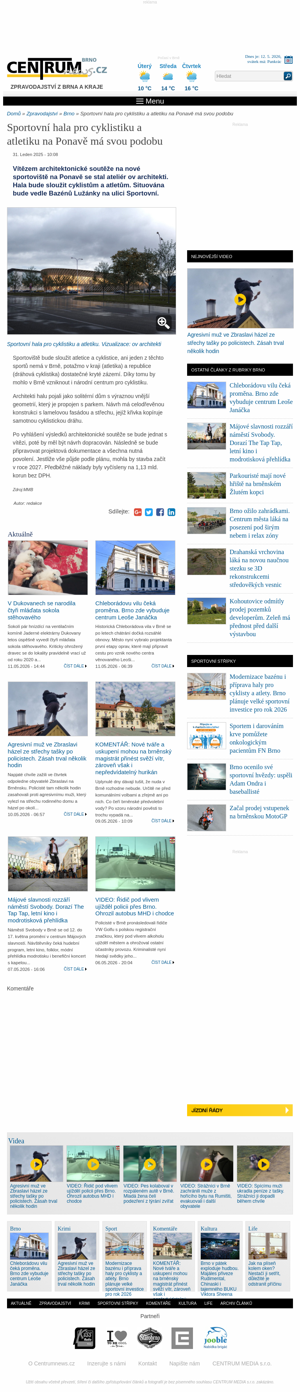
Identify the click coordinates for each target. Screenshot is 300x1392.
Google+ (138, 512)
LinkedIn (171, 512)
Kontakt (147, 1363)
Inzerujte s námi (106, 1363)
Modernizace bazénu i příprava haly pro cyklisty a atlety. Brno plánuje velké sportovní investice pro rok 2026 (260, 693)
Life (208, 1303)
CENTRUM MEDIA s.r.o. (242, 1363)
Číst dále (74, 666)
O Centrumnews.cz (51, 1363)
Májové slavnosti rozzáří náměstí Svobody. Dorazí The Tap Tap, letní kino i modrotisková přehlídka (46, 910)
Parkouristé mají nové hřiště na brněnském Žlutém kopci (258, 484)
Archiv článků (236, 1303)
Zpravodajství (42, 114)
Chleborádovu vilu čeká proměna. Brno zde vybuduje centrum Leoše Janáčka (132, 610)
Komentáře (158, 1303)
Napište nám (184, 1363)
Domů (14, 114)
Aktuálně (21, 1303)
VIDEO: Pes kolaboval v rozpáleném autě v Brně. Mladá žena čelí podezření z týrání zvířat (148, 1193)
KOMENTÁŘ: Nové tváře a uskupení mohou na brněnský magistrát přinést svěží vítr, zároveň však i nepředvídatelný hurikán (133, 758)
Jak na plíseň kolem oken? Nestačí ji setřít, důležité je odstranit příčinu (265, 1273)
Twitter (149, 512)
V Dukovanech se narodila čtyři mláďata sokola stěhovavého (41, 610)
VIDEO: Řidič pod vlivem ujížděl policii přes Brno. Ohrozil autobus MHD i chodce (134, 907)
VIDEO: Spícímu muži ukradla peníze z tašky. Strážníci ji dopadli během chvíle (260, 1193)
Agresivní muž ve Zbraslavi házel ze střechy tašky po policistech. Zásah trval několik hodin (47, 755)
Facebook (160, 512)
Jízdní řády (240, 1111)
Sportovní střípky (118, 1303)
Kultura (187, 1303)
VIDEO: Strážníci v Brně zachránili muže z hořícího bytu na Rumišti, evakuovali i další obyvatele (206, 1196)
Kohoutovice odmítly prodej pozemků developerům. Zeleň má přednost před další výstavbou (260, 617)
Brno (69, 114)
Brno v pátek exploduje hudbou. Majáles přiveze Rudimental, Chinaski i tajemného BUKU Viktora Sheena (220, 1279)
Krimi (84, 1303)
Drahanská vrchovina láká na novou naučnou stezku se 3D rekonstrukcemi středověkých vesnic (259, 568)
